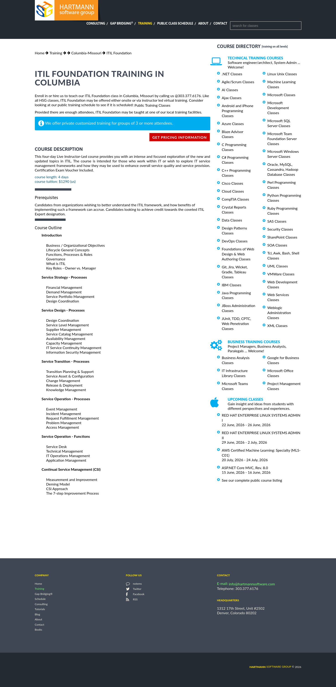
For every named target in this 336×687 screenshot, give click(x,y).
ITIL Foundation (118, 53)
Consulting (95, 23)
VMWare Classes (281, 274)
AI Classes (230, 90)
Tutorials (40, 609)
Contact (220, 23)
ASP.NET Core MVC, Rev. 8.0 (245, 468)
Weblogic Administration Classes (279, 312)
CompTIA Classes (235, 199)
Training (145, 23)
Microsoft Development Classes (278, 108)
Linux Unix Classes (282, 74)
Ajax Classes (231, 98)
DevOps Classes (235, 241)
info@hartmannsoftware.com (252, 584)
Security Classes (280, 229)
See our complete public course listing (252, 480)
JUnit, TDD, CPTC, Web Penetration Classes (236, 323)
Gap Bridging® (44, 594)
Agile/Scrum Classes (238, 82)
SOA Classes (277, 245)
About (203, 23)
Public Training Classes (152, 105)
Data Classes (232, 220)
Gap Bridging (121, 23)
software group (270, 666)
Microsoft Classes (281, 95)
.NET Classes (232, 74)
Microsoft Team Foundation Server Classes (282, 138)
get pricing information (179, 137)
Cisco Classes (232, 183)
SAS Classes (277, 221)
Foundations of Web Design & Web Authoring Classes (238, 254)
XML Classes (277, 325)
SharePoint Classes (282, 237)
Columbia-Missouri (86, 53)
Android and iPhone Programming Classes (238, 110)
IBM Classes (231, 285)
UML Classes (277, 266)
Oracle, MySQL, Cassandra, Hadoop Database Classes (282, 169)
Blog (37, 614)
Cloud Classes (233, 191)
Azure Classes (233, 123)
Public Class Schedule (175, 23)
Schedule (40, 599)
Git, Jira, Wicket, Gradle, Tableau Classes (235, 272)
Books (38, 630)
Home (40, 53)
